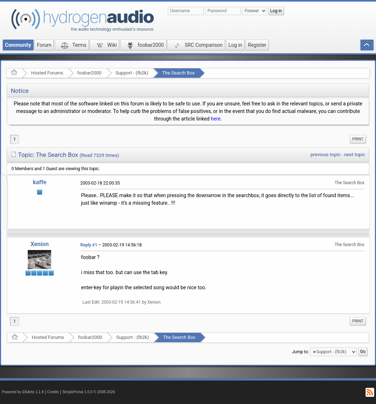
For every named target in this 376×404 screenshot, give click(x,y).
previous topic (325, 154)
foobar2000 (89, 73)
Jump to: (300, 351)
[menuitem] (358, 139)
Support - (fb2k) (132, 73)
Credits (53, 392)
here (215, 119)
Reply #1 (88, 245)
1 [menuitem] (14, 139)
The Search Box (178, 73)
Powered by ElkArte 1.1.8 (23, 392)
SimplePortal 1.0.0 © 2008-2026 (88, 392)
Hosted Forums (47, 73)
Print (357, 139)
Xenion (40, 244)
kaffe (39, 182)
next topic (354, 154)
